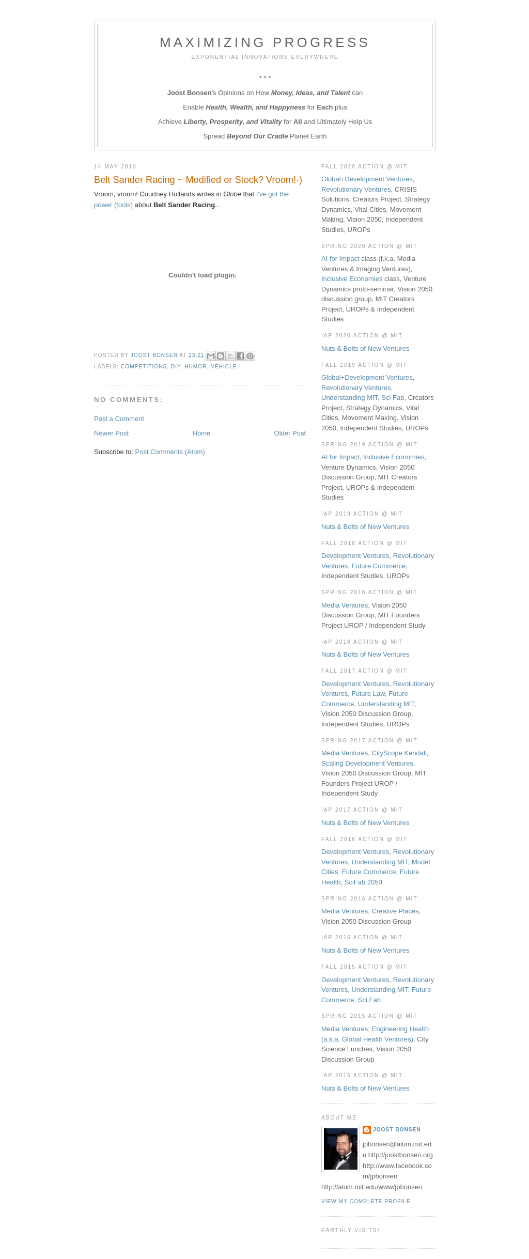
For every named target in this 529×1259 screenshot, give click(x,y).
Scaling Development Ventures (367, 763)
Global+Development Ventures (367, 179)
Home (202, 433)
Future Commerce (379, 566)
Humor (195, 366)
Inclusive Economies (352, 279)
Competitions (144, 366)
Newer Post (111, 433)
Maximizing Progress (265, 42)
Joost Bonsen (397, 1129)
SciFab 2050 (363, 882)
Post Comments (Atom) (170, 452)
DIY (176, 366)
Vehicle (224, 366)
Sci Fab (392, 397)
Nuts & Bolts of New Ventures (365, 348)
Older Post (290, 433)
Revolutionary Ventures (356, 189)
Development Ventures (355, 555)
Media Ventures (344, 605)
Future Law (368, 693)
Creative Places (395, 911)
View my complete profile (366, 1201)
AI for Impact (340, 258)
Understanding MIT (349, 397)
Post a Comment (119, 419)
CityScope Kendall (399, 753)
